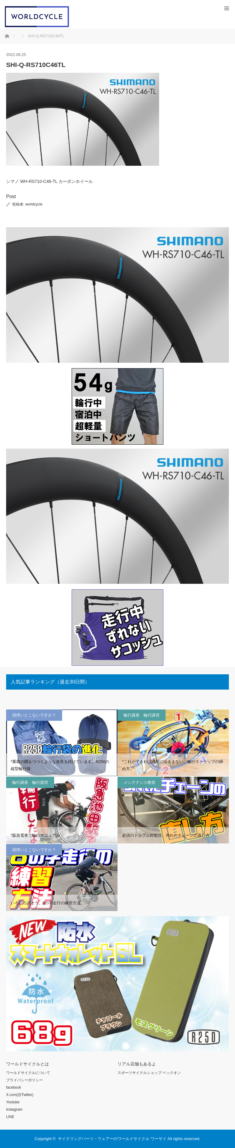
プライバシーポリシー (24, 1080)
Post (11, 196)
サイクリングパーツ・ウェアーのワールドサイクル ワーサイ (112, 1138)
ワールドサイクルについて (28, 1073)
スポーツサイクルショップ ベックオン (149, 1073)
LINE (10, 1117)
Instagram (14, 1109)
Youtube (13, 1102)
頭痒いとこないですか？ (34, 715)
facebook (13, 1087)
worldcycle (34, 204)
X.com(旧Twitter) (19, 1095)
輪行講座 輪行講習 (141, 715)
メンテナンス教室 (139, 782)
